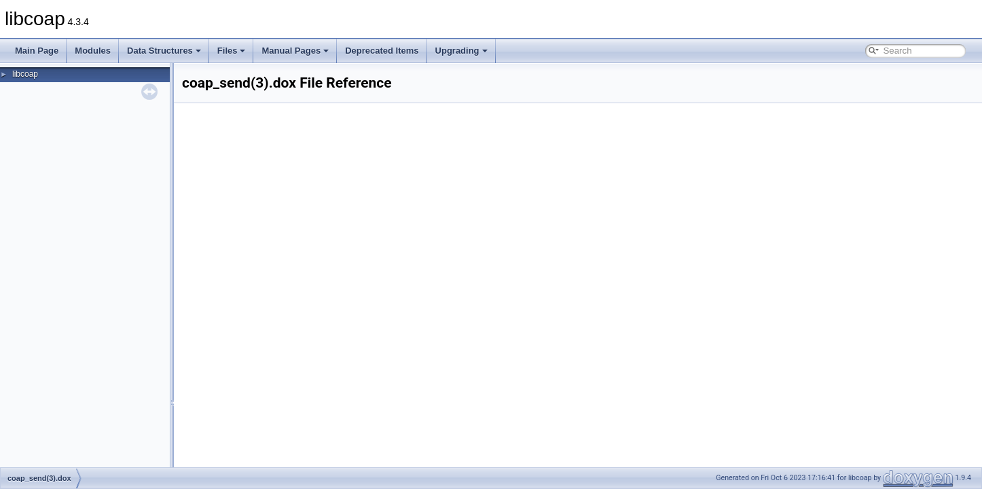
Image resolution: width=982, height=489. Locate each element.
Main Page (36, 51)
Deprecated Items (381, 51)
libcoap (25, 74)
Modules (93, 51)
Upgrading (461, 51)
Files (231, 51)
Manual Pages (295, 51)
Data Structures (164, 51)
